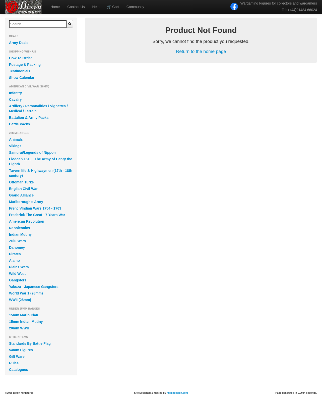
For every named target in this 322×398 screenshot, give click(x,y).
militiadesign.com (177, 392)
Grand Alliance (21, 195)
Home (55, 7)
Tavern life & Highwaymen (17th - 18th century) (40, 173)
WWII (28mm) (20, 300)
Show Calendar (21, 78)
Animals (16, 139)
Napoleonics (19, 228)
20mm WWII (19, 328)
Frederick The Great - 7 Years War (37, 215)
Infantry (15, 93)
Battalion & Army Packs (28, 118)
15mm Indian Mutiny (26, 322)
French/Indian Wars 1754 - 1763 (35, 208)
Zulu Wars (17, 241)
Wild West (17, 274)
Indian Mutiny (20, 234)
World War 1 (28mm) (26, 293)
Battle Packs (19, 124)
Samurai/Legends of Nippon (32, 153)
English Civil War (23, 189)
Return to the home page (201, 51)
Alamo (14, 261)
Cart (113, 7)
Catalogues (18, 370)
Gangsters (17, 280)
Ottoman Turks (21, 182)
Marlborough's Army (26, 202)
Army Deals (18, 43)
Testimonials (19, 71)
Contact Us (76, 7)
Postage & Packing (25, 65)
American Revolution (26, 221)
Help (96, 7)
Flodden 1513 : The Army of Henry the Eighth (40, 161)
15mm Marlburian (23, 315)
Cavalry (15, 99)
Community (135, 7)
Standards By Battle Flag (30, 343)
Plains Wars (19, 267)
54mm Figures (21, 350)
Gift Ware (17, 357)
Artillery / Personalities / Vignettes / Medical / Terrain (38, 108)
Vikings (15, 146)
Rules (14, 363)
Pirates (15, 254)
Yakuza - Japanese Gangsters (33, 287)
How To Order (20, 58)
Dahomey (17, 247)
